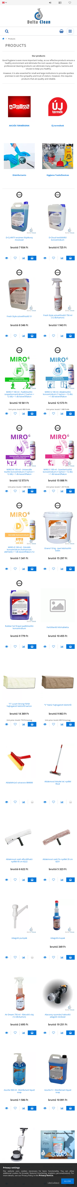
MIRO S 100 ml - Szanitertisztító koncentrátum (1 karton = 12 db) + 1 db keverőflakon (58, 471)
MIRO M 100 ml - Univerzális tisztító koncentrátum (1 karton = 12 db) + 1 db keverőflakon (19, 471)
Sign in (50, 2)
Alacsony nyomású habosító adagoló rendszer (58, 1015)
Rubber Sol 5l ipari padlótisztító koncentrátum (19, 627)
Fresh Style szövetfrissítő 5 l (19, 316)
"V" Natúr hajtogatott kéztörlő (57, 704)
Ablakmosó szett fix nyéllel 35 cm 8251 (58, 860)
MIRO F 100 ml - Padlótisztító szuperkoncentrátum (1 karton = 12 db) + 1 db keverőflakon (19, 394)
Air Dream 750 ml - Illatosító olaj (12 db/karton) (19, 1015)
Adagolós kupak (57, 938)
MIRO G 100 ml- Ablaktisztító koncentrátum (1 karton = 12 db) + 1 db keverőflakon (58, 394)
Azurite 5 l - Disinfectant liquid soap (57, 1091)
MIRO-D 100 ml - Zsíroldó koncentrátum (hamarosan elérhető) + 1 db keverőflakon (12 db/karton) (19, 550)
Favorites (69, 2)
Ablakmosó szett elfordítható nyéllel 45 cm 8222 (19, 860)
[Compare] (23, 258)
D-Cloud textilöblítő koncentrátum (58, 238)
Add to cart (32, 258)
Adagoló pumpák (19, 938)
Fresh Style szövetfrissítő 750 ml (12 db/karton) (57, 316)
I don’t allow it (53, 1182)
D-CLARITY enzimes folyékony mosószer (19, 238)
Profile (60, 2)
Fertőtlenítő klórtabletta (58, 627)
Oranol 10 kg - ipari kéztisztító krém (57, 549)
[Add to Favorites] (15, 258)
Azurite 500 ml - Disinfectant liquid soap (19, 1091)
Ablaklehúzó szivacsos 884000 (19, 782)
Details (6, 258)
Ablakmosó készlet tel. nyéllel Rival (57, 782)
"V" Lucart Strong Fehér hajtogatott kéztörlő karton (19, 704)
